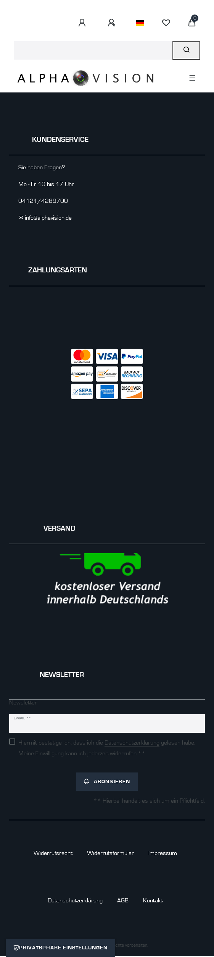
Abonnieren (107, 782)
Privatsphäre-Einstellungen (60, 948)
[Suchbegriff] (93, 50)
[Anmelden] (83, 22)
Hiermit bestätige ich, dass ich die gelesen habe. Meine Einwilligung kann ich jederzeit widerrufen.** (106, 748)
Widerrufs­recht (53, 853)
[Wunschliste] (166, 23)
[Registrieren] (112, 22)
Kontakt (153, 900)
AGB (123, 900)
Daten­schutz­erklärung (75, 900)
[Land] (140, 23)
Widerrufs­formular (110, 853)
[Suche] (186, 50)
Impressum (162, 853)
